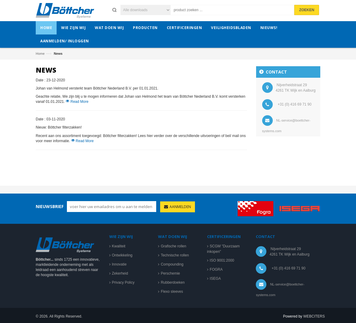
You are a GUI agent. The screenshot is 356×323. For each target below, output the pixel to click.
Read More (77, 103)
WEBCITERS (314, 318)
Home (40, 53)
